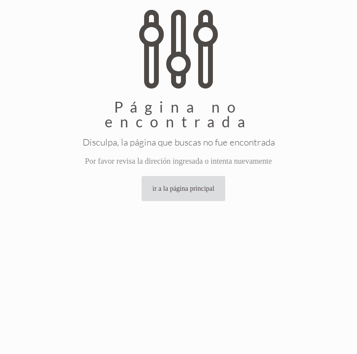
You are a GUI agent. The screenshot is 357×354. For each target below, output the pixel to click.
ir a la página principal (183, 188)
